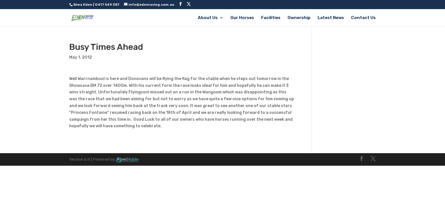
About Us (208, 18)
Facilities (270, 18)
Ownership (298, 18)
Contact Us (363, 18)
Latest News (331, 18)
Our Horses (242, 18)
